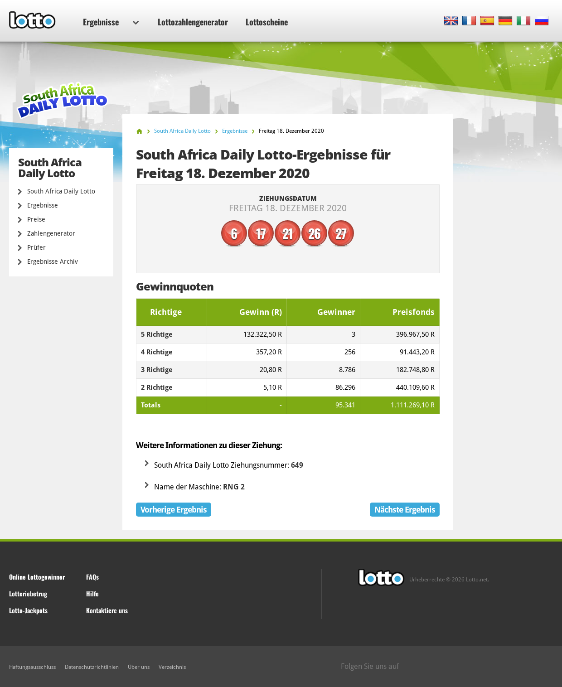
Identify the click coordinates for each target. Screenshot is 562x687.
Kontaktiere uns (107, 610)
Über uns (139, 667)
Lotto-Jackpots (28, 610)
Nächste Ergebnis (404, 509)
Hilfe (92, 593)
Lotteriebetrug (28, 593)
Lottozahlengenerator (193, 22)
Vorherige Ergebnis (173, 509)
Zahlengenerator (51, 233)
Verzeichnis (172, 667)
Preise (36, 219)
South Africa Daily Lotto (61, 191)
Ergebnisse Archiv (52, 261)
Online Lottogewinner (37, 576)
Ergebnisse (111, 22)
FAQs (92, 576)
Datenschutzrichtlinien (92, 667)
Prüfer (36, 247)
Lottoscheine (267, 22)
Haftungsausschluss (32, 667)
